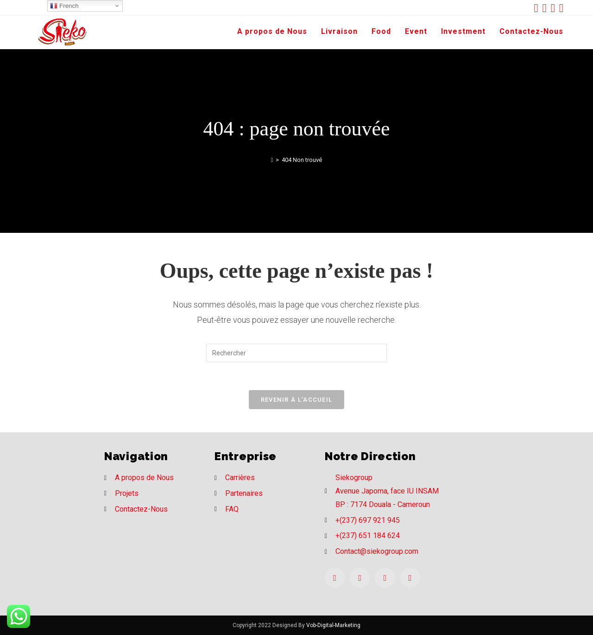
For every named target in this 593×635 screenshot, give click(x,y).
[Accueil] (272, 159)
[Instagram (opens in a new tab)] (555, 8)
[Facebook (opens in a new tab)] (547, 8)
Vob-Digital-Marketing (333, 625)
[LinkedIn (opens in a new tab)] (561, 8)
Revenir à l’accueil (297, 399)
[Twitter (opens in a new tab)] (538, 8)
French (64, 6)
